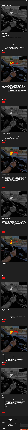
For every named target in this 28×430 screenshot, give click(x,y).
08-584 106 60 (2, 421)
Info (26, 429)
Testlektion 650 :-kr (22, 429)
